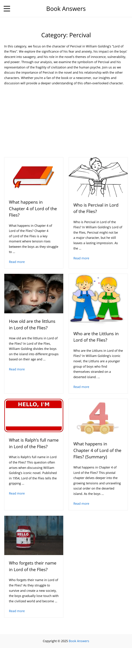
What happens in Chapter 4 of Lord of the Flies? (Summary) (97, 450)
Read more (17, 262)
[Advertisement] (66, 114)
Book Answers (79, 641)
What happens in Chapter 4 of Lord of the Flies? (33, 208)
